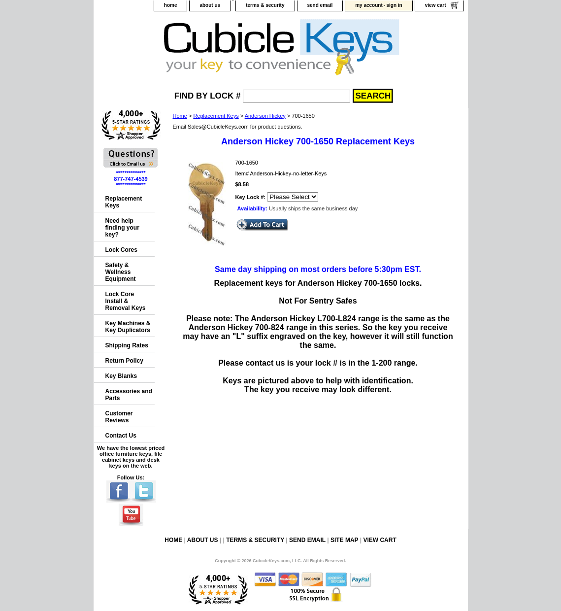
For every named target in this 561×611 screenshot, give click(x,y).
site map (344, 540)
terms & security (265, 5)
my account (369, 5)
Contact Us (120, 435)
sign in (394, 5)
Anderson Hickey (265, 116)
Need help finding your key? (122, 227)
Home (180, 116)
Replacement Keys (215, 116)
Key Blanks (121, 376)
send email (320, 5)
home (170, 5)
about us (209, 5)
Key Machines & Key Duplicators (128, 327)
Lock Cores (121, 249)
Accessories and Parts (128, 395)
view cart (435, 5)
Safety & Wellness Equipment (120, 272)
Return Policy (124, 360)
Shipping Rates (126, 345)
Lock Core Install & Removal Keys (125, 301)
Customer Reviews (119, 417)
